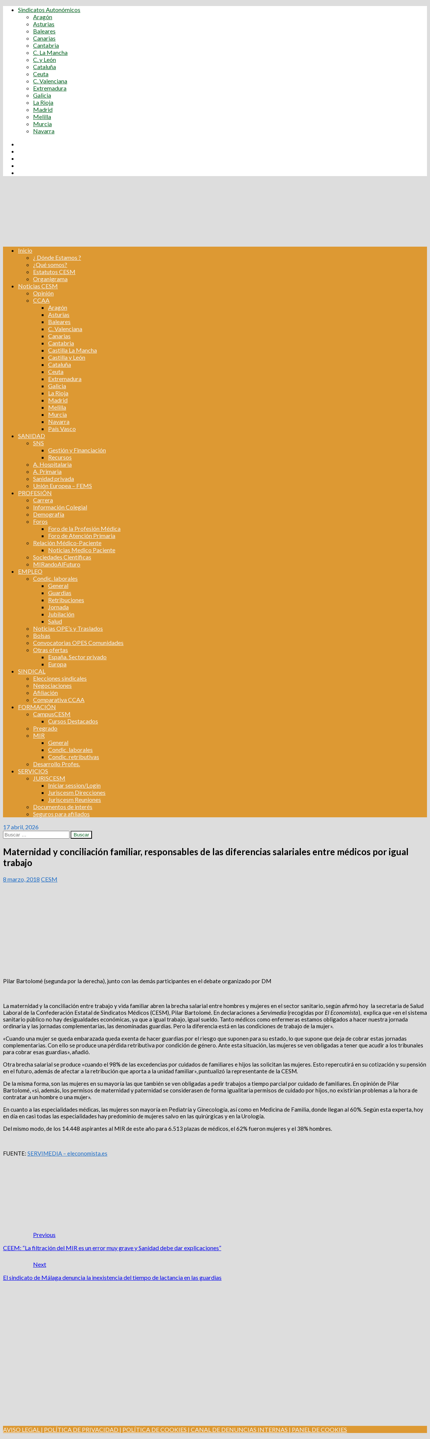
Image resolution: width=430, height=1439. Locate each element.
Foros (40, 521)
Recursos (60, 457)
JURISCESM (49, 778)
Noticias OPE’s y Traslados (68, 628)
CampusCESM (52, 713)
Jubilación (61, 614)
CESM (49, 879)
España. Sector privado (77, 656)
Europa (57, 664)
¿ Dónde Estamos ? (57, 257)
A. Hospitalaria (52, 464)
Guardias (59, 592)
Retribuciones (66, 599)
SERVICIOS (33, 770)
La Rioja (43, 102)
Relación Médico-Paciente (67, 542)
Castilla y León (66, 357)
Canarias (44, 38)
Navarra (43, 130)
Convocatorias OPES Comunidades (78, 642)
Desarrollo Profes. (56, 763)
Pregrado (45, 728)
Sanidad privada (53, 478)
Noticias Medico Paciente (81, 549)
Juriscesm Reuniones (74, 799)
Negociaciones (52, 685)
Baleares (44, 31)
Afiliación (45, 692)
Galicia (42, 95)
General (58, 585)
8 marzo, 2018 (21, 879)
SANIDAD (31, 435)
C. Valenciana (50, 80)
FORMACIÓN (37, 706)
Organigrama (50, 278)
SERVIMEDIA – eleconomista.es (67, 1153)
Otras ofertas (50, 649)
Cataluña (44, 66)
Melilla (42, 116)
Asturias (43, 23)
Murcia (42, 123)
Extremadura (49, 88)
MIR (39, 735)
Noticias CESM (38, 285)
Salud (55, 621)
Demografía (48, 514)
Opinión (43, 293)
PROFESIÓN (35, 492)
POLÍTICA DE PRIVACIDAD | (82, 1429)
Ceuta (40, 73)
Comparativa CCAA (58, 699)
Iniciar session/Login (74, 785)
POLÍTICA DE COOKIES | (156, 1429)
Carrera (43, 499)
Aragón (42, 16)
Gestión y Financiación (77, 450)
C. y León (44, 59)
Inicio (25, 250)
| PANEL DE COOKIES (317, 1429)
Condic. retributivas (73, 756)
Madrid (43, 109)
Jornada (58, 606)
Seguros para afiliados (61, 813)
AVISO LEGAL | (23, 1429)
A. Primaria (47, 471)
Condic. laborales (55, 578)
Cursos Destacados (73, 721)
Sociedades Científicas (62, 557)
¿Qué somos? (50, 264)
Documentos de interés (62, 806)
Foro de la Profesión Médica (84, 528)
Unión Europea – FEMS (62, 485)
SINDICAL (31, 671)
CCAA (41, 300)
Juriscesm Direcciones (77, 792)
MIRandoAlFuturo (56, 564)
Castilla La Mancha (72, 350)
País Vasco (62, 428)
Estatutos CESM (54, 271)
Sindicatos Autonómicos (49, 9)
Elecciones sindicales (60, 678)
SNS (38, 442)
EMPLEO (30, 571)
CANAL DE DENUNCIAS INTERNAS (239, 1429)
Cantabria (46, 45)
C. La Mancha (50, 52)
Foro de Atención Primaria (81, 535)
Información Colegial (60, 507)
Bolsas (41, 635)
